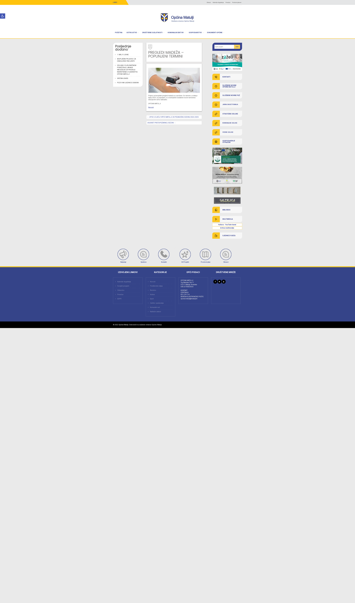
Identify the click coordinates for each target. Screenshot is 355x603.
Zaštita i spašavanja (157, 303)
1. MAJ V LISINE (123, 55)
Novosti (151, 107)
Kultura (152, 294)
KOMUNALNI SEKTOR (176, 32)
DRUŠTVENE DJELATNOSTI (152, 32)
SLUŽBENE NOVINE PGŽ (231, 95)
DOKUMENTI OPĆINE (214, 32)
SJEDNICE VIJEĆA (228, 235)
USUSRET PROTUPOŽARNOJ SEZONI (161, 123)
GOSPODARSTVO (195, 32)
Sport (152, 299)
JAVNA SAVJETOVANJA (230, 104)
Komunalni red (155, 307)
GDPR (119, 299)
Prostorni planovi (236, 2)
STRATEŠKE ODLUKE (230, 114)
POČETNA (118, 32)
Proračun (228, 2)
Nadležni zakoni (155, 312)
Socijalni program (123, 286)
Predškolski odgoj (156, 286)
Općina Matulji (123, 325)
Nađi (237, 47)
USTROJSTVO (131, 32)
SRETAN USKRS (122, 78)
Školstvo (153, 290)
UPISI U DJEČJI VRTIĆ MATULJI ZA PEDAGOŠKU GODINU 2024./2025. (173, 117)
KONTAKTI (226, 77)
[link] (227, 190)
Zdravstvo (120, 290)
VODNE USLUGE (227, 132)
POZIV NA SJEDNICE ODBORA (128, 83)
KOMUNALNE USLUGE (229, 123)
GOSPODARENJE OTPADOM (228, 141)
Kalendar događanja (218, 2)
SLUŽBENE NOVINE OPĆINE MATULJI (229, 86)
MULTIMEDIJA (227, 219)
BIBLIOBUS (226, 210)
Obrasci (209, 2)
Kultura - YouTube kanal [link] (227, 225)
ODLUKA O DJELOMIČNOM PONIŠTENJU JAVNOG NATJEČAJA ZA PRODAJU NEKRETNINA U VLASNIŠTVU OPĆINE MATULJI (127, 69)
